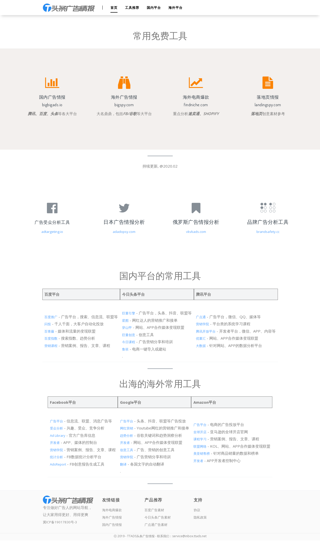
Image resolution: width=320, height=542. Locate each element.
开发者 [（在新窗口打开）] (52, 442)
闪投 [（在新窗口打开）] (44, 323)
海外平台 (176, 7)
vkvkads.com (196, 231)
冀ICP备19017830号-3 (62, 521)
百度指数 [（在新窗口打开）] (48, 338)
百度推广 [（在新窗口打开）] (48, 316)
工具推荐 (133, 7)
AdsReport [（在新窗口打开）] (56, 464)
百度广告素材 (154, 510)
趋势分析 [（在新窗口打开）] (126, 435)
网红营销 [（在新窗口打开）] (126, 427)
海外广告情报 (113, 518)
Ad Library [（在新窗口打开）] (56, 435)
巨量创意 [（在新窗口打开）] (128, 334)
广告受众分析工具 (52, 222)
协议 (195, 510)
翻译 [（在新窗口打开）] (123, 464)
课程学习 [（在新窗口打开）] (202, 438)
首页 (114, 7)
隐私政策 (199, 518)
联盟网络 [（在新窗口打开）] (202, 446)
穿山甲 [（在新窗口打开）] (126, 327)
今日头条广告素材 (158, 518)
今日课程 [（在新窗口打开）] (128, 341)
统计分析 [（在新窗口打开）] (54, 456)
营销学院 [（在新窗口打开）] (204, 323)
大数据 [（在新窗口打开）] (202, 345)
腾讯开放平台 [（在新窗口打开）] (207, 331)
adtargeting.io (52, 231)
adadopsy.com (124, 231)
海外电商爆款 (113, 510)
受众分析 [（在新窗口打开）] (54, 427)
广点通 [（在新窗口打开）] (202, 316)
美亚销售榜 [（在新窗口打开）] (203, 453)
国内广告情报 (113, 526)
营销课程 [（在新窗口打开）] (48, 345)
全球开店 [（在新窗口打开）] (202, 431)
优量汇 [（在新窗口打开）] (202, 338)
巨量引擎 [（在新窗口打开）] (128, 312)
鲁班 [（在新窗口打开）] (124, 348)
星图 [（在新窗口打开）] (124, 320)
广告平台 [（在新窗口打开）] (54, 420)
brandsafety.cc (268, 231)
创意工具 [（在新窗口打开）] (126, 449)
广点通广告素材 (156, 526)
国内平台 (154, 7)
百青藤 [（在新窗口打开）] (46, 331)
